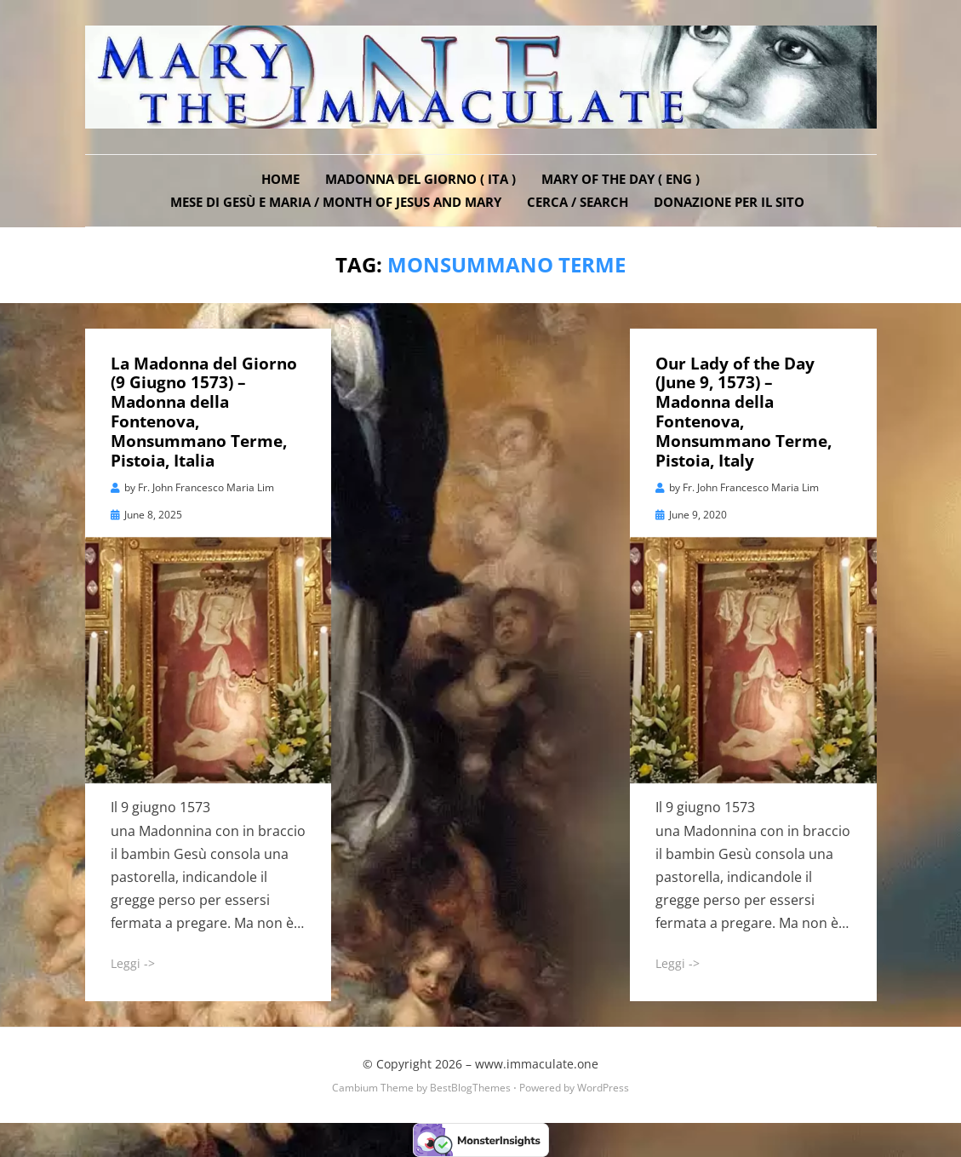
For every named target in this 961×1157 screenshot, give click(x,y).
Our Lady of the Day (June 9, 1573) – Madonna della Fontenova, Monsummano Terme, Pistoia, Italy (743, 412)
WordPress (603, 1087)
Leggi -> (133, 963)
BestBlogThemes (470, 1087)
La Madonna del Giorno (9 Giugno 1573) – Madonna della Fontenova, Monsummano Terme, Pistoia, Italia (204, 412)
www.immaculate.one (536, 1064)
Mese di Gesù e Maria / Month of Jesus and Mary (335, 201)
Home (280, 178)
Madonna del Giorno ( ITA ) (420, 178)
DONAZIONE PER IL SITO (729, 201)
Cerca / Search (577, 201)
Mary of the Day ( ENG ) (620, 178)
